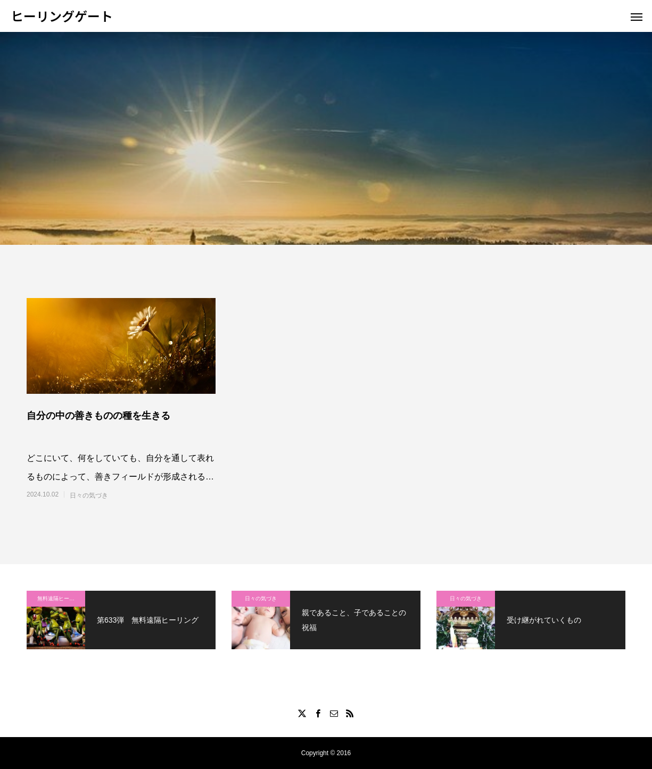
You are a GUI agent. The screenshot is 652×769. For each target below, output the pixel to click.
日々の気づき (89, 495)
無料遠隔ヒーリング (61, 598)
